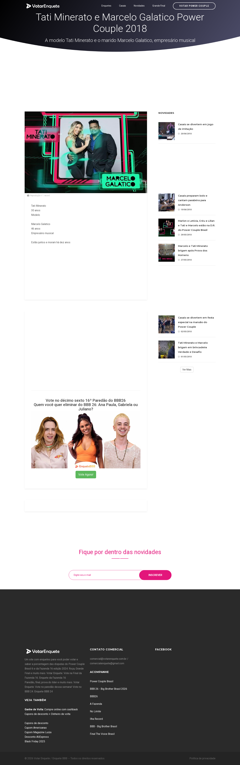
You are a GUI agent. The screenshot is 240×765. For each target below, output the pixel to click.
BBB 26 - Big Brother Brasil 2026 (108, 688)
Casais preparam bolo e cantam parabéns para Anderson (192, 200)
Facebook (163, 649)
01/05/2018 (185, 356)
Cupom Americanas (36, 727)
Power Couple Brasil (101, 681)
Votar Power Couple (194, 6)
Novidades (139, 5)
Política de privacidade (202, 758)
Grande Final (158, 5)
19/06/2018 (185, 209)
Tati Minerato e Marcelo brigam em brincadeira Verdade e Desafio (193, 347)
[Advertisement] (120, 76)
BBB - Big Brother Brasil (103, 726)
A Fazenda (96, 703)
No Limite (95, 711)
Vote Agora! (85, 474)
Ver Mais (186, 369)
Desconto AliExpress (37, 736)
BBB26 (94, 696)
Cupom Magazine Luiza (38, 732)
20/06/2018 (185, 133)
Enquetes (106, 5)
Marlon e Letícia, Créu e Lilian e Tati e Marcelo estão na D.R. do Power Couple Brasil (196, 225)
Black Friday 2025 (35, 741)
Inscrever (155, 574)
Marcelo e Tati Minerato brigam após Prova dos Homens (193, 250)
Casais (122, 5)
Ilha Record (96, 718)
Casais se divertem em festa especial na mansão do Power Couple (196, 322)
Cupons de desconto (36, 723)
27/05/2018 (185, 259)
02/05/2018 (185, 331)
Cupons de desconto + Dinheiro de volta (47, 714)
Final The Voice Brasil (102, 733)
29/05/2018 (185, 234)
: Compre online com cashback (51, 709)
